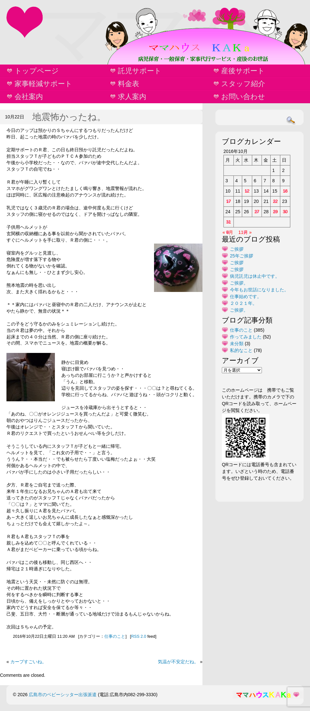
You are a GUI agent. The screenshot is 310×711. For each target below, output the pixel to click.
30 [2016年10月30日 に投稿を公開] (285, 211)
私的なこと (241, 350)
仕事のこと (114, 636)
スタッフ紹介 (243, 84)
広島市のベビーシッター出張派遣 (63, 694)
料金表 (128, 84)
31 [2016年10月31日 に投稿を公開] (228, 222)
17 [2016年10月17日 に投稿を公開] (228, 201)
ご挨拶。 (239, 282)
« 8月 (227, 232)
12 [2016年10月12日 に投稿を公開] (247, 191)
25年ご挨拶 (241, 255)
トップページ (37, 71)
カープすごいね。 (28, 661)
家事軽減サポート (43, 84)
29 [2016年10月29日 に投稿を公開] (275, 211)
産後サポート (243, 71)
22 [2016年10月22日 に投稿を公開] (275, 201)
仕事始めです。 (246, 296)
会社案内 (29, 97)
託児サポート (139, 71)
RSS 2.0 (138, 636)
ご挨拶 (236, 249)
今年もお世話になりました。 (259, 289)
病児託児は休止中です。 (255, 276)
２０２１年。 (243, 303)
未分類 (236, 343)
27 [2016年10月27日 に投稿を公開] (257, 211)
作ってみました (246, 336)
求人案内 (132, 97)
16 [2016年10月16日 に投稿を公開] (285, 191)
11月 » (245, 232)
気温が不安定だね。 (178, 661)
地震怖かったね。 (69, 117)
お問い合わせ (243, 97)
